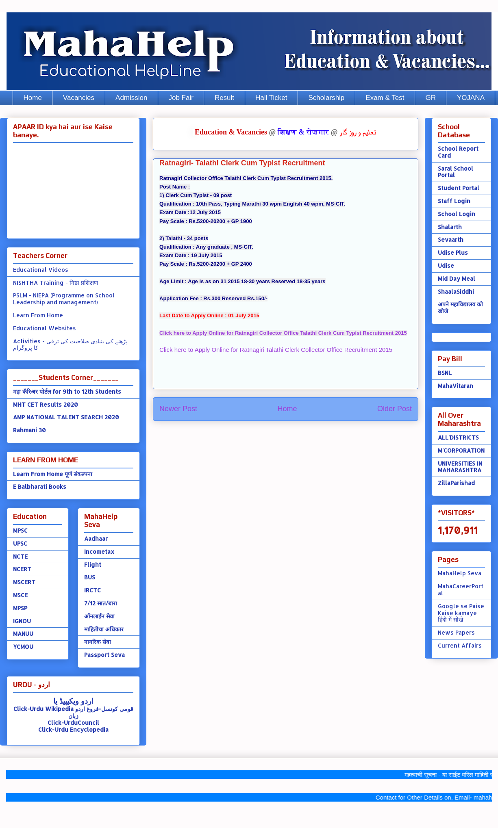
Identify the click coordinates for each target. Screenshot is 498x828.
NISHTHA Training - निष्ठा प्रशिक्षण (55, 282)
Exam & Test (384, 98)
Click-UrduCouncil (73, 722)
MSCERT (24, 582)
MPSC (20, 530)
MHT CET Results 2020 (45, 404)
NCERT (22, 569)
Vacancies (78, 98)
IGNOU (22, 621)
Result (224, 98)
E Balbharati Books (39, 486)
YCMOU (23, 646)
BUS (89, 577)
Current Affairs (460, 645)
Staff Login (454, 200)
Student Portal (458, 187)
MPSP (20, 608)
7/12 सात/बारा (100, 603)
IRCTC (92, 590)
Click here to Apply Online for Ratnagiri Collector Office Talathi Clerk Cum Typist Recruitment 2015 (283, 333)
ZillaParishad (456, 482)
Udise (446, 265)
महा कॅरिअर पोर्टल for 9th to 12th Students (67, 391)
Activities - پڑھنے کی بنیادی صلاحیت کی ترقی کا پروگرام (70, 344)
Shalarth (450, 226)
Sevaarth (450, 239)
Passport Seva (104, 654)
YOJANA (471, 98)
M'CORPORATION (461, 450)
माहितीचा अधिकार (104, 629)
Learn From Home (38, 315)
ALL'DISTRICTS (458, 437)
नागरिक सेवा (97, 641)
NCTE (20, 556)
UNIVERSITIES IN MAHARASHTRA (460, 467)
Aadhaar (96, 538)
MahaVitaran (455, 385)
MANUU (23, 633)
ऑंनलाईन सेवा (99, 616)
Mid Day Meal (456, 278)
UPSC (20, 543)
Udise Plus (453, 252)
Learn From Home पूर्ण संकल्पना (52, 473)
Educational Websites (44, 328)
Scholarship (327, 98)
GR (430, 98)
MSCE (20, 595)
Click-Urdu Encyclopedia (73, 729)
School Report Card (458, 152)
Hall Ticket (271, 98)
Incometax (99, 551)
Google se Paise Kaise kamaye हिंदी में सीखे (461, 613)
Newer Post (178, 409)
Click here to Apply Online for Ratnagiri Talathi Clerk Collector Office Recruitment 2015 (275, 349)
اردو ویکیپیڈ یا (73, 700)
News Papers (456, 632)
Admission (131, 98)
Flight (92, 564)
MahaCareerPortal (460, 589)
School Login (456, 213)
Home (33, 98)
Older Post (394, 409)
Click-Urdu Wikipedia (43, 708)
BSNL (445, 372)
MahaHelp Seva (459, 573)
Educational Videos (40, 269)
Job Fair (180, 98)
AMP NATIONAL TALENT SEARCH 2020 (66, 417)
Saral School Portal (455, 172)
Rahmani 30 (29, 430)
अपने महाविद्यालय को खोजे (460, 307)
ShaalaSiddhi (456, 291)
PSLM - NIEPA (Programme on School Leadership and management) (64, 299)
